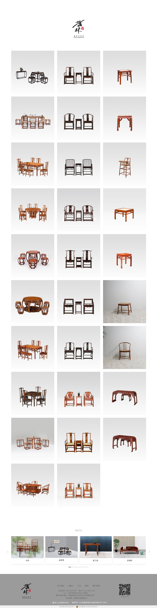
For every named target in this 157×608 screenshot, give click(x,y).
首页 (18, 4)
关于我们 (142, 7)
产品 (68, 4)
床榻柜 (129, 560)
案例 (93, 4)
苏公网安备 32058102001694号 (87, 607)
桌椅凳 (61, 560)
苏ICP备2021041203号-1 (67, 607)
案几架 (95, 560)
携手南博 (118, 7)
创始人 (43, 5)
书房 (27, 560)
